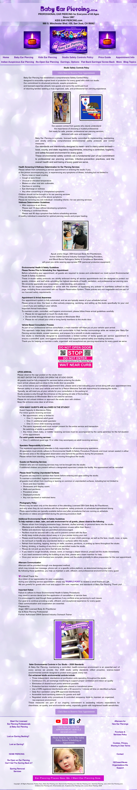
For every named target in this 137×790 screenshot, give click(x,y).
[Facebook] (72, 721)
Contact (120, 754)
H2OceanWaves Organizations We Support (120, 765)
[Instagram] (65, 721)
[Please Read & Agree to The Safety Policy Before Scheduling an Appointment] (68, 740)
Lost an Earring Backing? (18, 736)
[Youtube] (58, 721)
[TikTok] (79, 721)
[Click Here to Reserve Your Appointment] (76, 73)
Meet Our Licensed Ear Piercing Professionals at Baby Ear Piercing (18, 724)
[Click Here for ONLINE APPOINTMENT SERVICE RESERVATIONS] (68, 729)
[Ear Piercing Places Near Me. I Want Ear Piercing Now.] (68, 778)
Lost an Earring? (16, 744)
